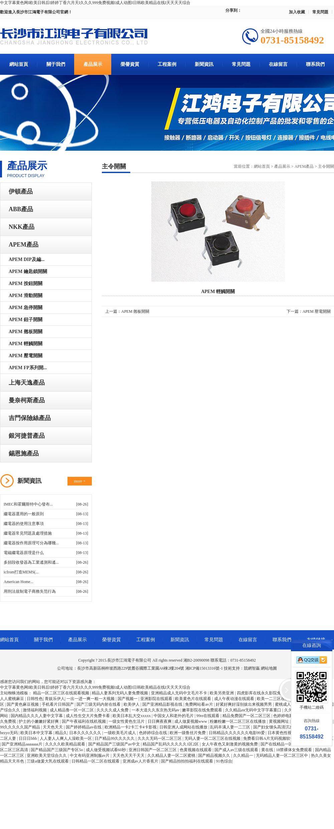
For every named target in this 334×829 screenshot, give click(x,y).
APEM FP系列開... (28, 367)
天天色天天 (53, 727)
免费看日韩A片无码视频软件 (269, 738)
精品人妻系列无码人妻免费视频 (120, 693)
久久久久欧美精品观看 (65, 744)
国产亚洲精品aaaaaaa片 (22, 744)
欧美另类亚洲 (222, 693)
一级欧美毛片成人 (120, 732)
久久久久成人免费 (113, 710)
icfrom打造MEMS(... (21, 572)
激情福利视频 (35, 710)
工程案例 (167, 64)
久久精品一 (243, 755)
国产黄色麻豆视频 (23, 704)
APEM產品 (23, 244)
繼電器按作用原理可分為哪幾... (31, 543)
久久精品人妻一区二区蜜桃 (171, 755)
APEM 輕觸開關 (25, 343)
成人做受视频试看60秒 (106, 749)
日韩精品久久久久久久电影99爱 (237, 732)
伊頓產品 (21, 191)
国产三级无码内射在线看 (99, 704)
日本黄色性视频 (282, 732)
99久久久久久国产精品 (20, 727)
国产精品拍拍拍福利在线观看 (187, 761)
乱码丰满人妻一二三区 (230, 727)
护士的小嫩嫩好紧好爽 (39, 721)
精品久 (61, 732)
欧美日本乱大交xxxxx (132, 715)
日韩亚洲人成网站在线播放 (183, 727)
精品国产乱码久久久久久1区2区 (171, 744)
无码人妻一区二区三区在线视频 (212, 738)
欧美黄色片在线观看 (193, 698)
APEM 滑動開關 (25, 295)
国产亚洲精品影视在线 (162, 704)
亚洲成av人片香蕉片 (141, 761)
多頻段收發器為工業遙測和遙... (31, 562)
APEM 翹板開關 (25, 331)
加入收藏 (297, 12)
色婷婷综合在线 (153, 732)
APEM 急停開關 (25, 307)
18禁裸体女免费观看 (294, 749)
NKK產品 (21, 227)
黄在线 (267, 749)
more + (79, 481)
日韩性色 (35, 698)
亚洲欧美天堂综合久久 (47, 755)
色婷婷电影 (283, 715)
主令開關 (326, 166)
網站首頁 (18, 64)
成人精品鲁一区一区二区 (72, 710)
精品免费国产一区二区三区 (247, 715)
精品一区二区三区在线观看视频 (61, 693)
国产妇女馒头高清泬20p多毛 (278, 727)
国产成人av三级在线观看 (236, 749)
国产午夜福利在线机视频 (84, 721)
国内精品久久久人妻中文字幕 (37, 715)
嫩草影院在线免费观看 (202, 710)
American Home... (18, 581)
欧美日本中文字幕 (36, 732)
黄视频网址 (279, 721)
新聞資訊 (204, 64)
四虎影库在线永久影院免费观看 (265, 693)
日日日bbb (28, 738)
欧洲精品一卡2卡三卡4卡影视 (131, 727)
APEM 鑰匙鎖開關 (28, 271)
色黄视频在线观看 (196, 749)
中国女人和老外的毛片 (174, 715)
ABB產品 (21, 209)
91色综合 (224, 761)
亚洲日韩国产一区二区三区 (153, 749)
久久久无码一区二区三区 (160, 738)
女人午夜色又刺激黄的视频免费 (230, 744)
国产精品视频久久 (214, 755)
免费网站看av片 (199, 704)
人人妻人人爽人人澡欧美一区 (66, 738)
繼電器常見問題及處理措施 (28, 533)
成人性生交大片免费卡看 (88, 715)
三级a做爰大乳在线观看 (48, 761)
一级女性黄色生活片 (127, 721)
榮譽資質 (130, 64)
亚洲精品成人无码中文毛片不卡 (179, 693)
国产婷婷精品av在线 (84, 727)
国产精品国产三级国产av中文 (114, 744)
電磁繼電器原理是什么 (24, 552)
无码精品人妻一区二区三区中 (282, 755)
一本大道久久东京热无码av (156, 710)
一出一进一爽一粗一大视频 (91, 698)
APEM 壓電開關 (25, 355)
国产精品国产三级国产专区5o (57, 749)
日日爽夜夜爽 (160, 721)
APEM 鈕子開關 (25, 319)
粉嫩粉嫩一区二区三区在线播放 (238, 721)
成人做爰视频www (191, 721)
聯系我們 (315, 64)
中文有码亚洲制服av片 (90, 755)
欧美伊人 (132, 704)
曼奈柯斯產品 (27, 400)
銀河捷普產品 (27, 435)
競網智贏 (252, 668)
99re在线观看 (208, 715)
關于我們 (55, 64)
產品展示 (93, 64)
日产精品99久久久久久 (115, 738)
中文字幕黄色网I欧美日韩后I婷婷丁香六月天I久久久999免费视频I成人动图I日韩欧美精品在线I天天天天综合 (95, 2)
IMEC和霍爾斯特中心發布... (28, 504)
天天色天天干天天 (129, 755)
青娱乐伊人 (55, 698)
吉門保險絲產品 (30, 418)
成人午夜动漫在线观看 (234, 698)
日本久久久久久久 (85, 732)
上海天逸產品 (27, 382)
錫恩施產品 (24, 453)
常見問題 (320, 12)
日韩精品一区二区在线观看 (96, 761)
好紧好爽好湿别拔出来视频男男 (244, 704)
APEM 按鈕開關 (25, 283)
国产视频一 (128, 698)
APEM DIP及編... (26, 259)
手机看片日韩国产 (58, 704)
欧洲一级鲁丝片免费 (188, 732)
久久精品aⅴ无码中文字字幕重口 (253, 710)
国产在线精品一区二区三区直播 (289, 744)
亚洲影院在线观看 (156, 698)
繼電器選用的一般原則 (24, 514)
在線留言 (278, 64)
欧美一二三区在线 (273, 698)
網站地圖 (269, 668)
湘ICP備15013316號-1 (204, 668)
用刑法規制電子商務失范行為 (30, 591)
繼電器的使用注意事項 (24, 523)
